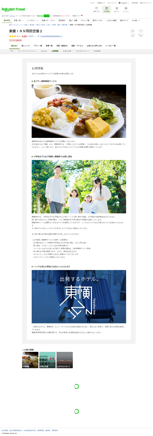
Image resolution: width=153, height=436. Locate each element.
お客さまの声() (94, 46)
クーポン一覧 (111, 46)
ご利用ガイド (101, 3)
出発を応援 (67, 51)
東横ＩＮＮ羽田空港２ (26, 31)
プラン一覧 (38, 46)
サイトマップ (112, 3)
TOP (11, 51)
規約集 (47, 430)
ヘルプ (92, 3)
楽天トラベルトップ (15, 25)
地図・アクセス (77, 46)
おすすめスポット (82, 51)
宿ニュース (26, 46)
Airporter (44, 51)
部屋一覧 (49, 46)
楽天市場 (135, 3)
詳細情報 (97, 51)
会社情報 (5, 430)
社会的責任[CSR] (30, 430)
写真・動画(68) (62, 46)
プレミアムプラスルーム (27, 51)
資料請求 (55, 430)
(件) (32, 36)
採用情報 (41, 430)
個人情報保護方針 (16, 430)
